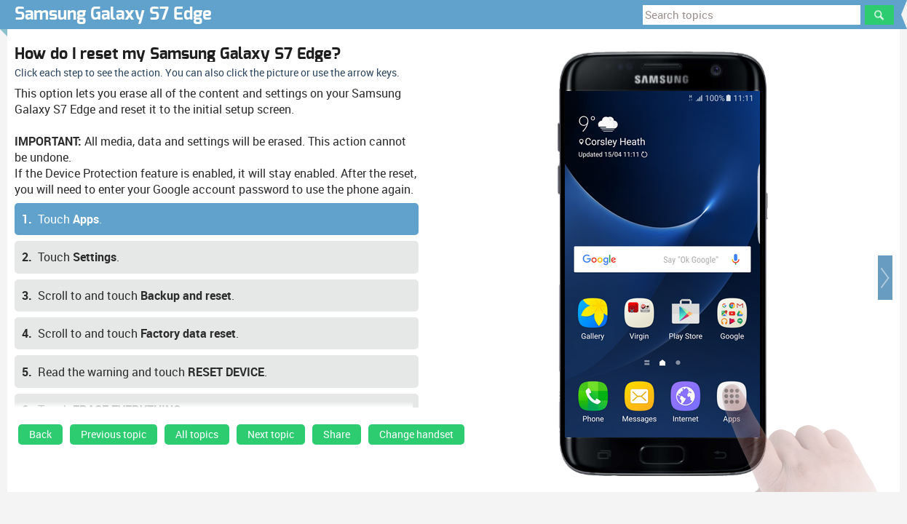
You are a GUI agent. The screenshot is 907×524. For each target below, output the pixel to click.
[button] (885, 277)
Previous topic (113, 434)
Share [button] (336, 434)
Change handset (416, 434)
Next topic (270, 434)
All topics (196, 434)
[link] (40, 438)
